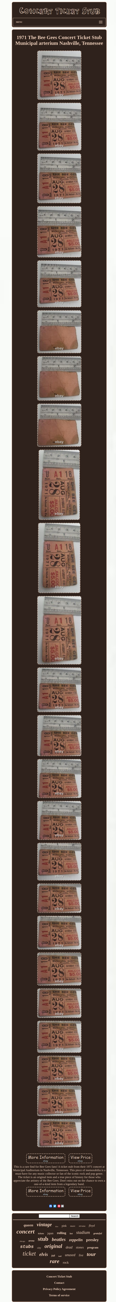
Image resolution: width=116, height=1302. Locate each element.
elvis (43, 1254)
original (53, 1246)
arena (31, 1240)
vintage (44, 1224)
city (39, 1247)
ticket (29, 1253)
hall (60, 1256)
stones (80, 1247)
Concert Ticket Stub (59, 1276)
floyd (92, 1225)
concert (26, 1231)
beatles (59, 1239)
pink (64, 1225)
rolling (61, 1233)
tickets (41, 1233)
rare (54, 1261)
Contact (59, 1282)
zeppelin (76, 1240)
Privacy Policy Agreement (59, 1289)
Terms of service (59, 1295)
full (53, 1255)
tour (91, 1254)
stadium (83, 1232)
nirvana (82, 1226)
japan (50, 1233)
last (71, 1233)
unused (70, 1255)
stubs (27, 1246)
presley (92, 1240)
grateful (97, 1233)
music (72, 1226)
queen (28, 1225)
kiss (56, 1226)
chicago (22, 1241)
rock (66, 1262)
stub (43, 1239)
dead (69, 1247)
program (92, 1247)
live (81, 1255)
